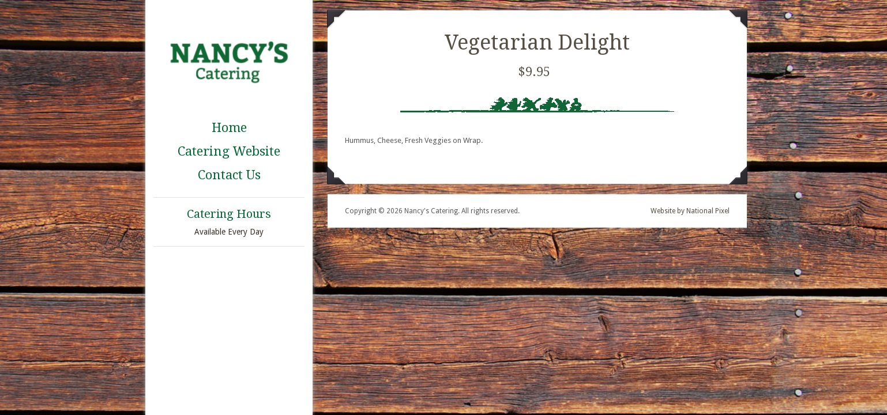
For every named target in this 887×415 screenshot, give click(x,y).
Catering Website (229, 151)
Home (229, 127)
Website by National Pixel (690, 211)
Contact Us (229, 175)
